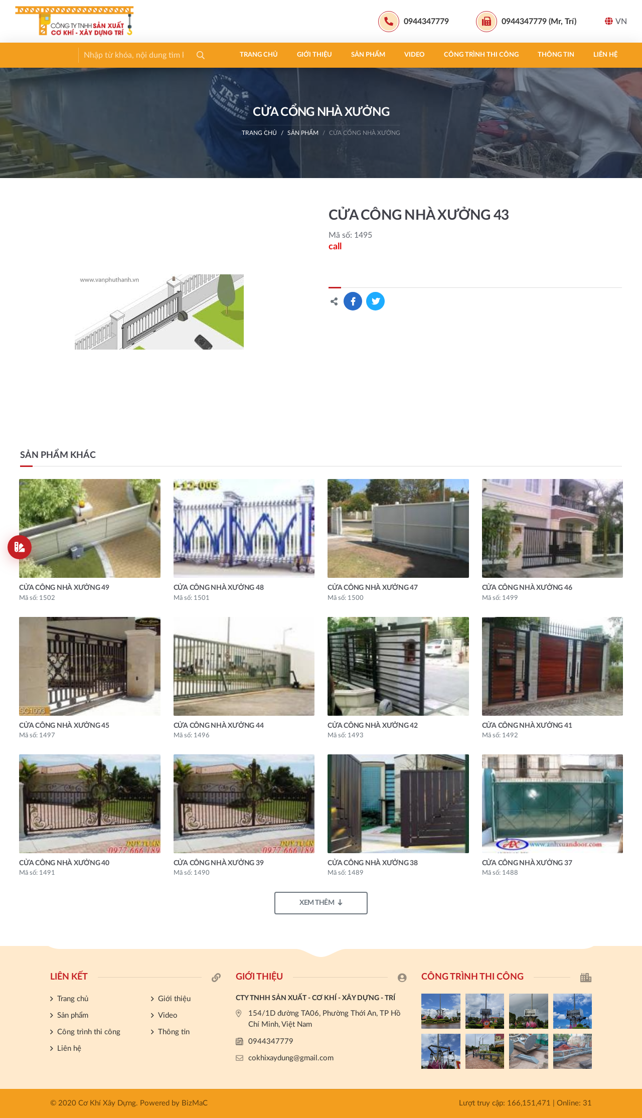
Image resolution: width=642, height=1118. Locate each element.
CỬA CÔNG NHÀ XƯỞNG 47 (373, 587)
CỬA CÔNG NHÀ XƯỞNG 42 (373, 725)
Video (199, 55)
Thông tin (341, 55)
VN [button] (616, 21)
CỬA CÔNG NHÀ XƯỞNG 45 (64, 725)
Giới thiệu (99, 55)
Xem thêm (321, 902)
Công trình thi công (266, 55)
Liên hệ (390, 55)
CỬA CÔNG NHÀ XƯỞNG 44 (219, 725)
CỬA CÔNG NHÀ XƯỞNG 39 (219, 863)
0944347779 (270, 1041)
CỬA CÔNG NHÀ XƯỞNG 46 (527, 587)
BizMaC (195, 1103)
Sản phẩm (153, 55)
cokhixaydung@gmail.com (291, 1058)
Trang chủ (44, 55)
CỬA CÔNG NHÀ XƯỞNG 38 (373, 863)
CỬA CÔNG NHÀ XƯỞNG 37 (527, 863)
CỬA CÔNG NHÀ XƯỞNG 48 (219, 587)
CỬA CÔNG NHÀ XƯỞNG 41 (527, 725)
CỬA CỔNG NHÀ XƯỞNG (364, 133)
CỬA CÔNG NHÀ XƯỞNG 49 (64, 587)
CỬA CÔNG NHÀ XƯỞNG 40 (64, 863)
